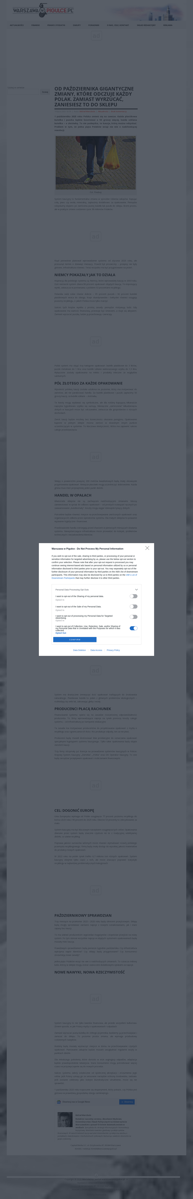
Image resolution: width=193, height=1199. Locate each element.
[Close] (148, 549)
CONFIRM (74, 640)
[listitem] (96, 589)
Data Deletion (79, 650)
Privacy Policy (113, 650)
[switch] (133, 596)
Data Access (96, 650)
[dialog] (96, 599)
